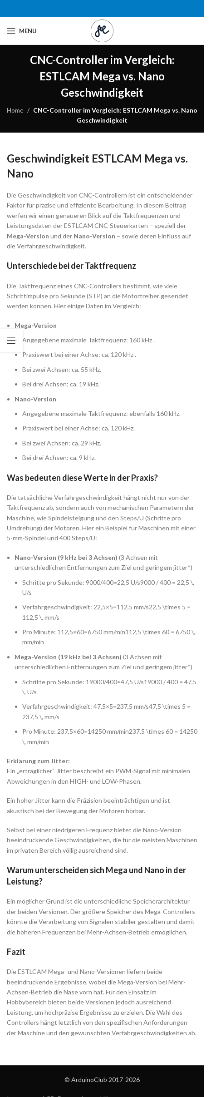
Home (15, 110)
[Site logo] (102, 30)
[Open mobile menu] (21, 31)
